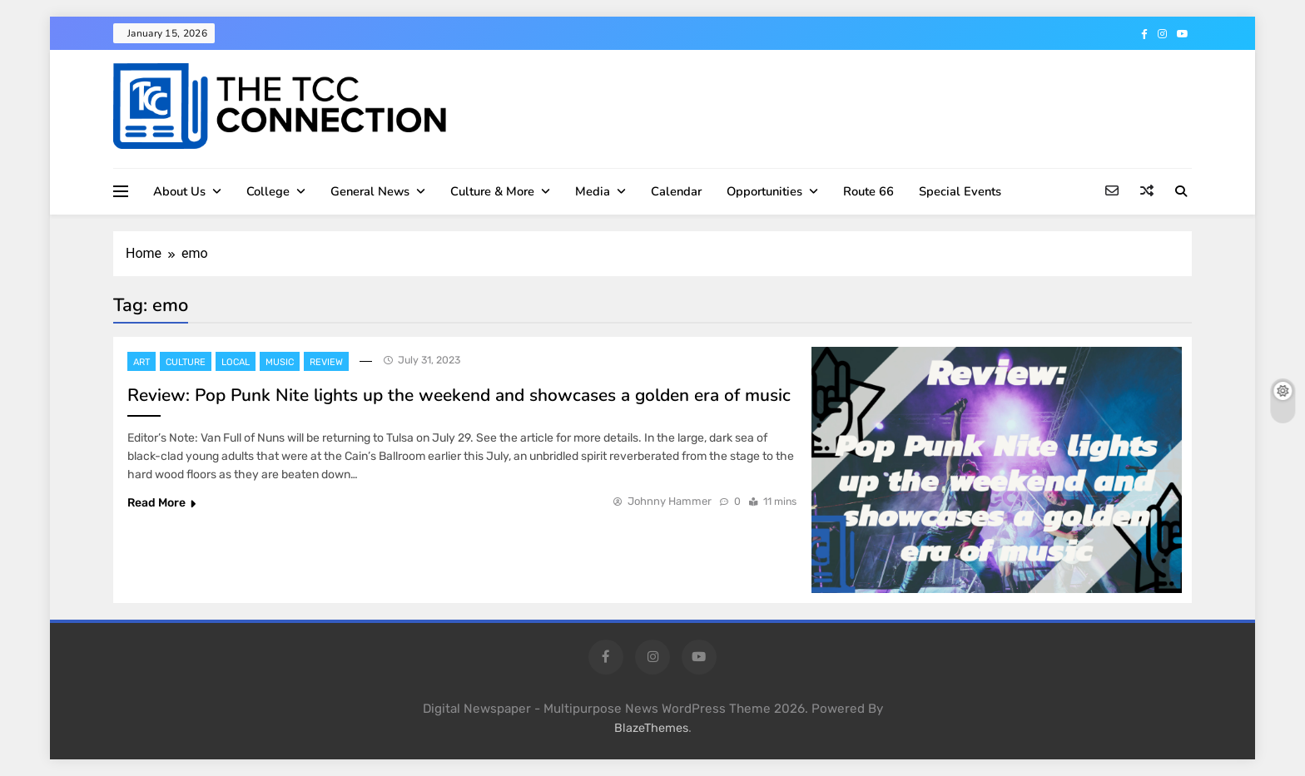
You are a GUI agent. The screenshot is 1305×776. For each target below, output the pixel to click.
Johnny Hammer (670, 501)
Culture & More (492, 191)
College (268, 191)
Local (235, 362)
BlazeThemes (651, 728)
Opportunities (764, 191)
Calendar (676, 191)
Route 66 (868, 191)
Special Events (960, 191)
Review (326, 362)
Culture (186, 362)
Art (141, 362)
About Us (179, 191)
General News (369, 191)
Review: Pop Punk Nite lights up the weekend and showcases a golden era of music (459, 395)
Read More (161, 503)
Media (592, 191)
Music (279, 362)
